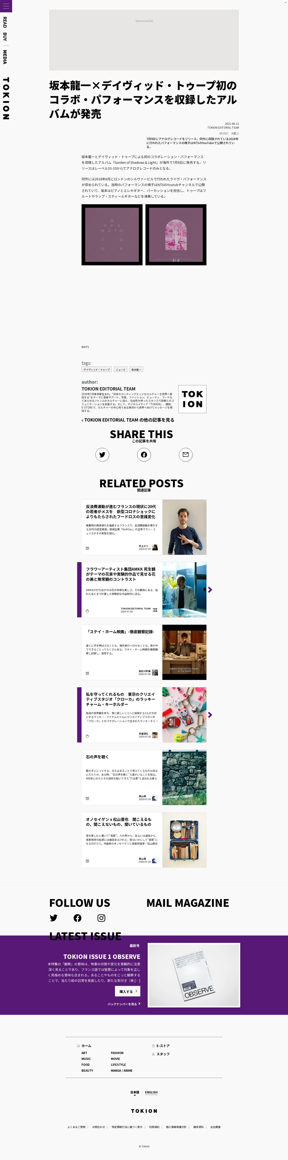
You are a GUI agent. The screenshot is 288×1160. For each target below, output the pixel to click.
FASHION (117, 1053)
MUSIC (223, 133)
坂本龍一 (136, 369)
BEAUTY (87, 1070)
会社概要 (215, 1127)
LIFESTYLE (118, 1064)
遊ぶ (236, 133)
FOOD (86, 1064)
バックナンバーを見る (122, 1004)
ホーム (86, 1045)
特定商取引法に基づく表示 (127, 1127)
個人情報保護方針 (176, 1127)
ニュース (120, 369)
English (151, 1092)
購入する (126, 991)
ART (84, 1053)
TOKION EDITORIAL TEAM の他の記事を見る (129, 419)
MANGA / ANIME (122, 1070)
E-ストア (163, 1045)
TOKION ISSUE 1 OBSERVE (101, 956)
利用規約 (154, 1127)
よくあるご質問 (76, 1127)
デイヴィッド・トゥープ (97, 369)
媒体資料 (198, 1127)
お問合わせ (98, 1127)
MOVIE (115, 1058)
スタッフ (163, 1053)
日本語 (134, 1092)
